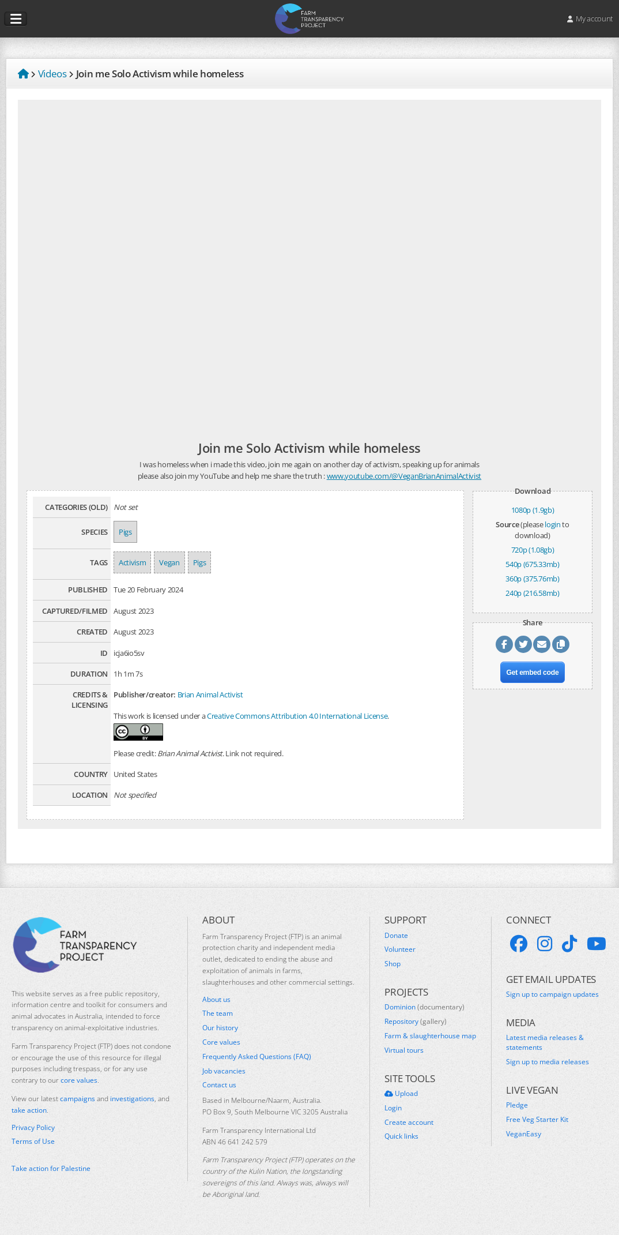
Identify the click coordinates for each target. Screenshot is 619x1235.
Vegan (169, 562)
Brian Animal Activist (210, 694)
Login (393, 1108)
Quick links (401, 1136)
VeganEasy (523, 1134)
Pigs (125, 532)
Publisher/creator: (145, 694)
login (552, 524)
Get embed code (533, 673)
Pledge (517, 1105)
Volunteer (400, 949)
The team (217, 1013)
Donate (396, 935)
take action (29, 1110)
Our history (220, 1028)
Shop (392, 964)
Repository (415, 1021)
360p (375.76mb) (532, 578)
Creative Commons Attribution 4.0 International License (297, 716)
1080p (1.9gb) (532, 510)
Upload (401, 1093)
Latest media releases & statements (545, 1042)
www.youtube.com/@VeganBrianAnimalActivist (404, 476)
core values (79, 1080)
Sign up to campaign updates (552, 994)
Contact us (219, 1085)
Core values (221, 1042)
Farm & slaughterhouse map (430, 1036)
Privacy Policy (33, 1127)
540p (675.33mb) (532, 564)
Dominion (424, 1007)
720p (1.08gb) (532, 550)
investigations (132, 1098)
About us (216, 999)
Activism (132, 562)
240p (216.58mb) (532, 593)
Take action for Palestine (51, 1168)
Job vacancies (224, 1071)
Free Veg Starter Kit (537, 1119)
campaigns (77, 1098)
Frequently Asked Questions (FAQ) (256, 1056)
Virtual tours (404, 1050)
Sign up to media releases (547, 1062)
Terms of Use (33, 1141)
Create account (408, 1122)
